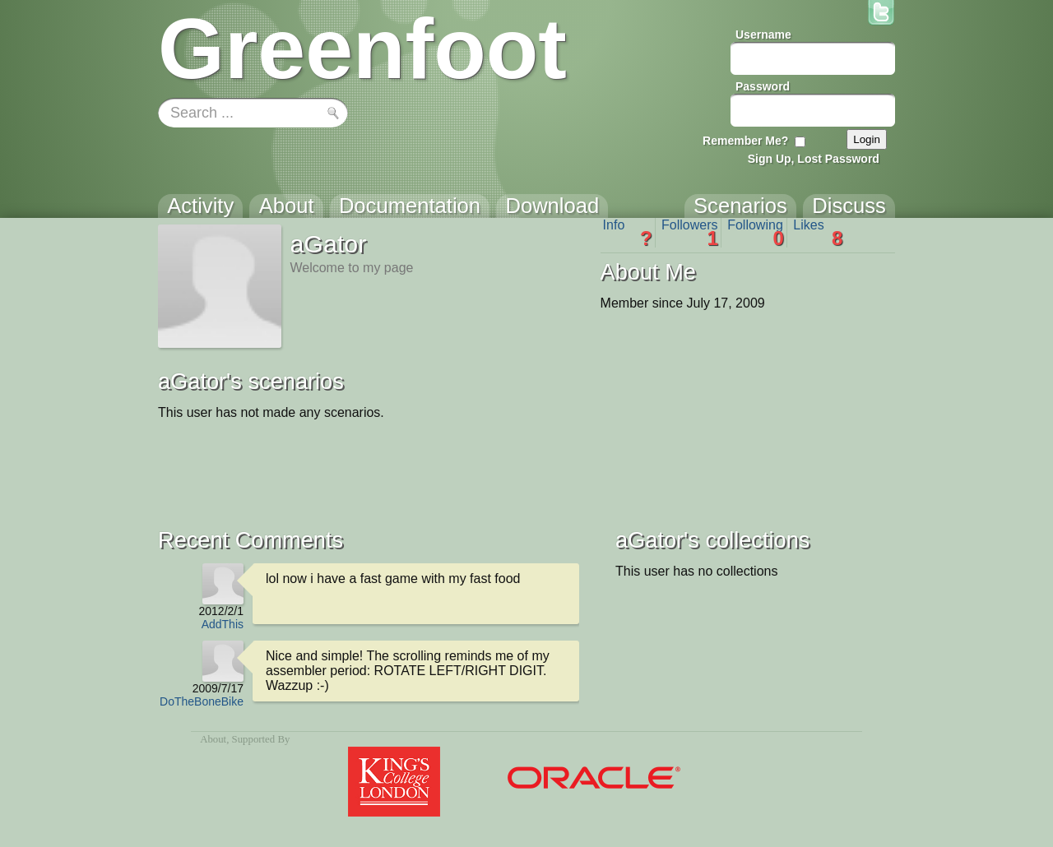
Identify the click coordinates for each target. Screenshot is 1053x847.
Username (763, 34)
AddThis (223, 624)
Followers (689, 233)
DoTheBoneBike (202, 701)
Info (627, 233)
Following (755, 233)
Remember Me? (745, 140)
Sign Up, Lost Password (813, 158)
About (213, 739)
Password (762, 86)
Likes (817, 233)
